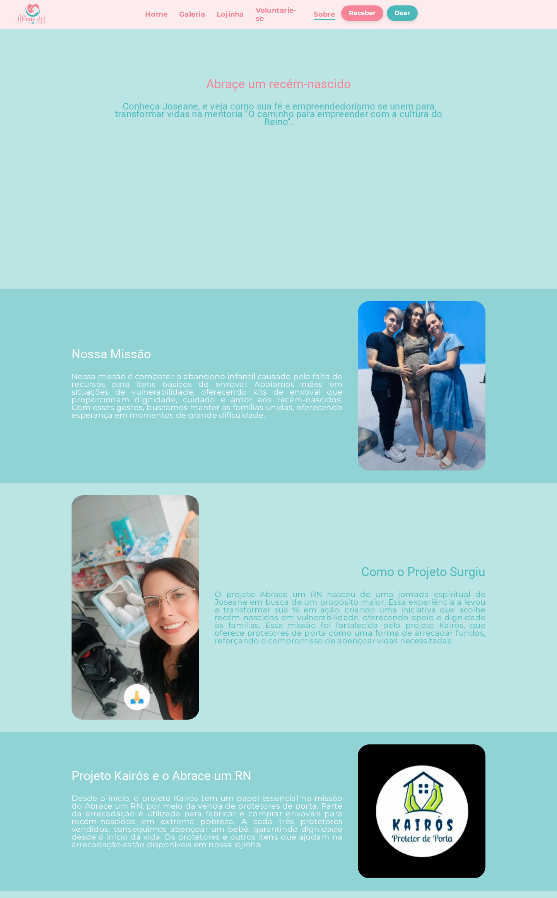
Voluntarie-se (276, 14)
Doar (402, 13)
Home (156, 14)
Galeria (192, 14)
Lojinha (230, 14)
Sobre (324, 14)
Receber (362, 13)
